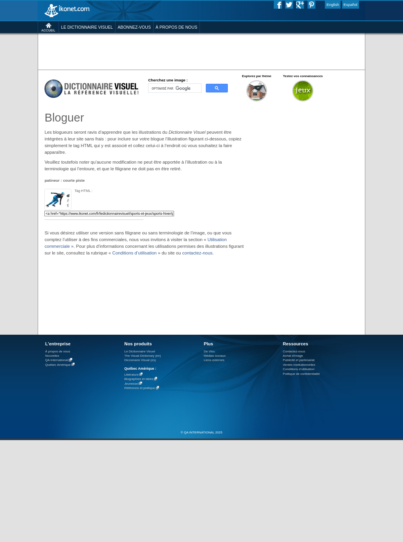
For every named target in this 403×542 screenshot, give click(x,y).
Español (350, 4)
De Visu (209, 351)
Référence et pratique (139, 388)
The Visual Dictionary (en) (142, 356)
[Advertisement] (201, 51)
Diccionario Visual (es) (140, 360)
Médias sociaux (215, 356)
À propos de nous (57, 351)
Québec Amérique (58, 365)
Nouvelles (52, 356)
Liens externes (214, 360)
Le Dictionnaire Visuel (139, 351)
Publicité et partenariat (299, 360)
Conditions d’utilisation (134, 253)
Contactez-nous (294, 351)
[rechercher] (174, 88)
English (332, 4)
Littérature (131, 374)
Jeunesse (131, 383)
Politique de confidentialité (301, 374)
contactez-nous (197, 253)
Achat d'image (293, 356)
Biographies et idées (138, 379)
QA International (56, 360)
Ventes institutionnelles (299, 365)
